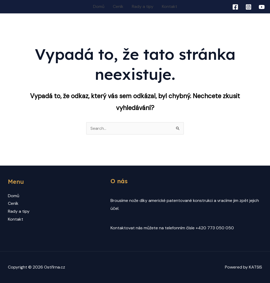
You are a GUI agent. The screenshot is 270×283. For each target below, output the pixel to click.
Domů (98, 6)
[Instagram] (248, 7)
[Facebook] (235, 7)
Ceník (118, 6)
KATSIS (255, 267)
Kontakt (169, 6)
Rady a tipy (142, 6)
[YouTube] (262, 7)
